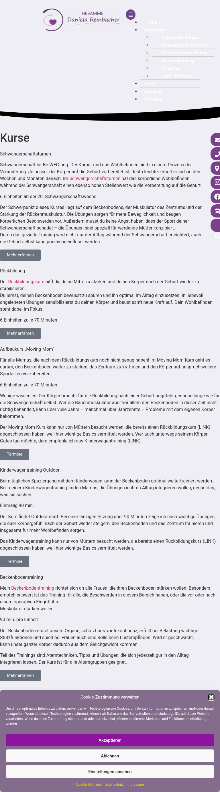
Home (150, 22)
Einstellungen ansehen (109, 771)
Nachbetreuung (178, 60)
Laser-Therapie (177, 75)
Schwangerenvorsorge (185, 44)
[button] (211, 697)
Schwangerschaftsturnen (95, 178)
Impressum (135, 785)
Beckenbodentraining (33, 588)
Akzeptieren (110, 740)
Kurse (150, 83)
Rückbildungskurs (26, 281)
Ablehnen (110, 756)
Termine (152, 91)
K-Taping (170, 68)
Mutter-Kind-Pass (180, 37)
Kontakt (153, 98)
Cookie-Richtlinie (89, 785)
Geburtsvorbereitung (184, 52)
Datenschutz (114, 785)
